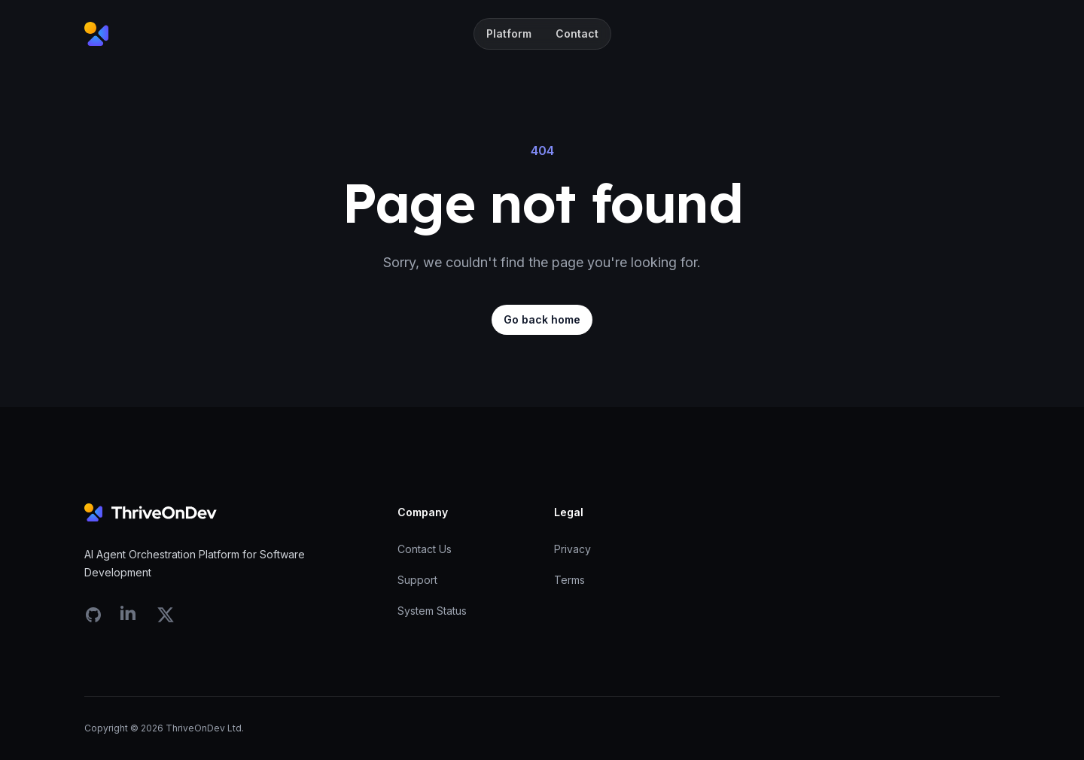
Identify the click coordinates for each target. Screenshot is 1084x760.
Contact (577, 33)
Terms (569, 579)
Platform (508, 33)
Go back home (542, 319)
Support (417, 579)
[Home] (96, 34)
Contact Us (424, 549)
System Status (432, 610)
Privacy (572, 549)
